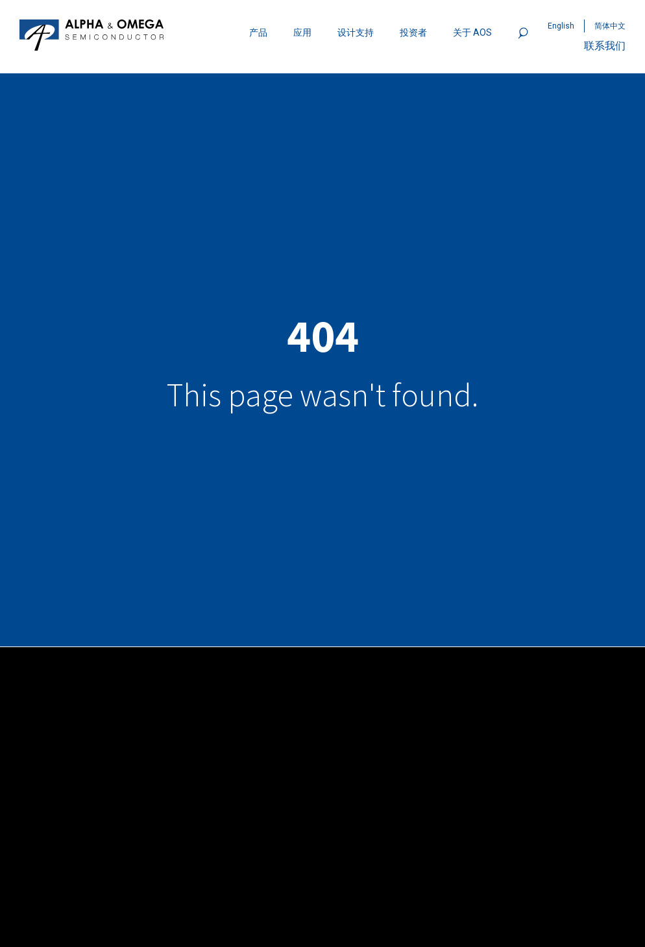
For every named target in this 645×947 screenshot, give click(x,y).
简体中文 (610, 26)
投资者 (413, 32)
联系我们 (605, 46)
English (561, 26)
